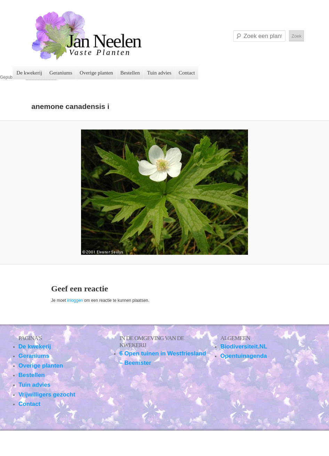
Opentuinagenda (243, 356)
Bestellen (130, 73)
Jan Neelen (104, 41)
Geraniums (60, 73)
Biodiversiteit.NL (243, 346)
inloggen (75, 300)
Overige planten (96, 73)
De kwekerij (29, 73)
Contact (187, 73)
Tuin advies (159, 73)
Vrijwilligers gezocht (46, 394)
